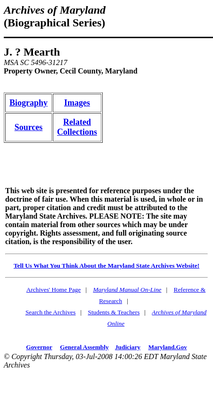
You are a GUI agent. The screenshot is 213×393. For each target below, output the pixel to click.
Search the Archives (50, 312)
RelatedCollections (77, 127)
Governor (39, 347)
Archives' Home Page (53, 289)
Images (77, 102)
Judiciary (127, 347)
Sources (29, 127)
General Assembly (84, 347)
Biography (28, 102)
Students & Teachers (113, 312)
